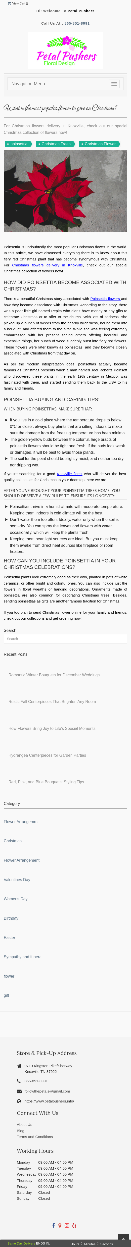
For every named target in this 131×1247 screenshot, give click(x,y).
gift (6, 995)
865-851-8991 (77, 23)
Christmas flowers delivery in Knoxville (47, 265)
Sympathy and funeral (23, 957)
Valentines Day (17, 880)
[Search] (65, 639)
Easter (9, 938)
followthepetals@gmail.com (47, 1091)
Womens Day (16, 899)
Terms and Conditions (35, 1137)
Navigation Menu (28, 83)
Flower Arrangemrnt (21, 822)
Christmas (13, 841)
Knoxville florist (70, 474)
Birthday (11, 918)
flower (9, 976)
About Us (24, 1124)
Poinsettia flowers (105, 299)
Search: (10, 630)
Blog (20, 1131)
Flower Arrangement (22, 860)
